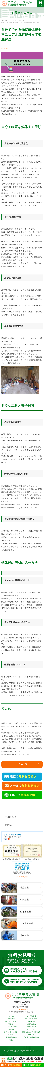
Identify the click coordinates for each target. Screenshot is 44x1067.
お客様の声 (31, 1021)
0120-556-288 (23, 1009)
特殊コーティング (11, 1021)
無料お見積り (31, 1026)
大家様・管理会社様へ (31, 1037)
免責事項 (11, 1034)
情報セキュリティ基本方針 (31, 1032)
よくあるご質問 (11, 1026)
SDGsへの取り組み (22, 876)
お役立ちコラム (16, 20)
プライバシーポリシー (11, 1032)
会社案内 (11, 1029)
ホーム (11, 1016)
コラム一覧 (22, 764)
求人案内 (31, 1034)
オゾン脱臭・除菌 (31, 1018)
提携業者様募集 (11, 1037)
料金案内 (11, 1024)
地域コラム (9, 825)
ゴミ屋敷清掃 (31, 1016)
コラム (11, 1040)
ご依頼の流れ (31, 1024)
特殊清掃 (11, 1018)
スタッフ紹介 (31, 1029)
